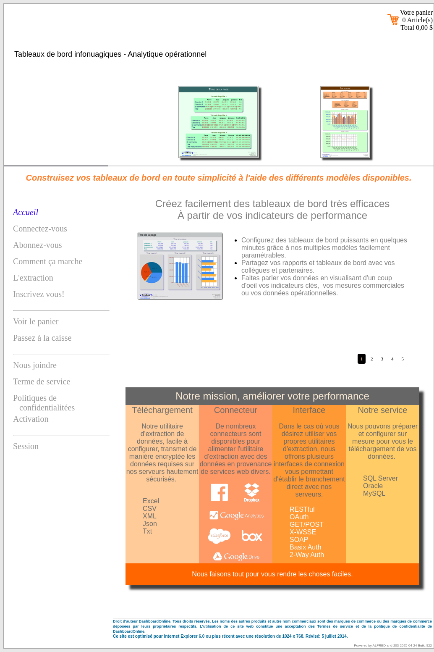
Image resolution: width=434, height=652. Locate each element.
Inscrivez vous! (39, 294)
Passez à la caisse (42, 337)
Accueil (25, 212)
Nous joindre (35, 365)
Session (26, 446)
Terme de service (41, 381)
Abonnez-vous (37, 245)
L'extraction (33, 277)
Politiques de (61, 403)
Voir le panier (36, 321)
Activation (30, 418)
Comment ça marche (48, 261)
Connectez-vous (40, 228)
